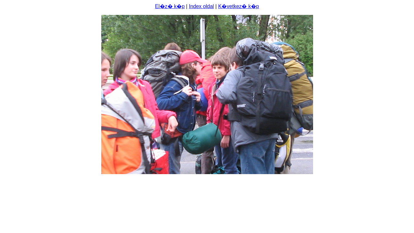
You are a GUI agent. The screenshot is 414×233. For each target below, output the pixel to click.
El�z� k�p (170, 6)
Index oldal (201, 6)
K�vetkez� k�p (238, 6)
